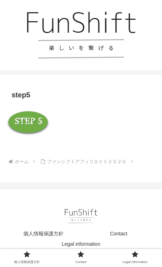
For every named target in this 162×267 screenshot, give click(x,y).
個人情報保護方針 (43, 233)
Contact (118, 233)
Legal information (81, 244)
